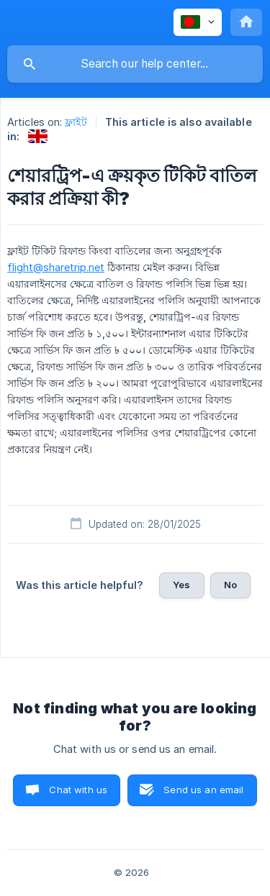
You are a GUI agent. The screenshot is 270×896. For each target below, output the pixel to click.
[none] (198, 22)
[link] (38, 136)
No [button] (230, 584)
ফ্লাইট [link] (75, 122)
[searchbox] (135, 64)
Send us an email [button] (203, 789)
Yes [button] (181, 584)
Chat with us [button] (78, 789)
